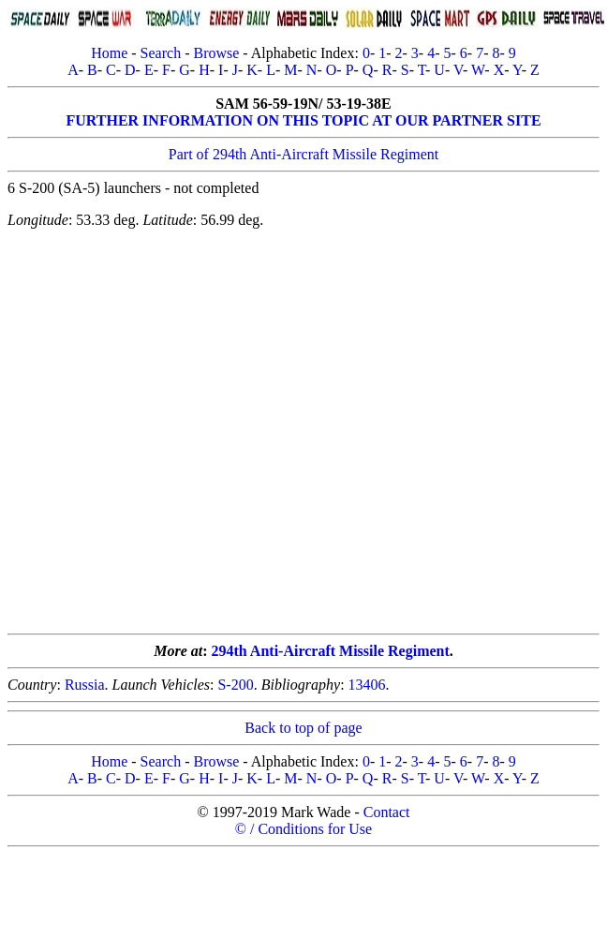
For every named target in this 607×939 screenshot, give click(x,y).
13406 (367, 685)
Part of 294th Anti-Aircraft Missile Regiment (303, 154)
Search (161, 53)
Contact (386, 812)
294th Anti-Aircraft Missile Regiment (331, 651)
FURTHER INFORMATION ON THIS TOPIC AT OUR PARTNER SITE (303, 120)
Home (109, 53)
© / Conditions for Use (303, 829)
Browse (216, 53)
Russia (85, 685)
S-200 (235, 685)
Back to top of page (303, 728)
